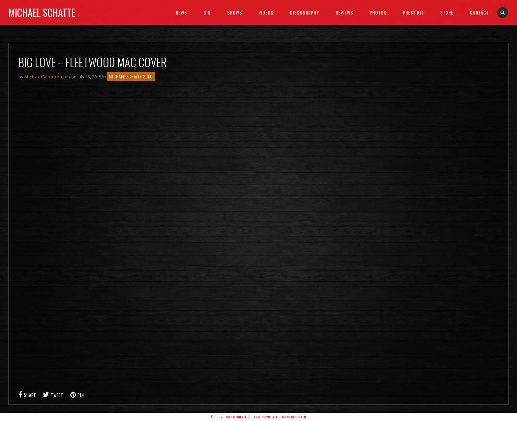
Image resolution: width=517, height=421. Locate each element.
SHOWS (234, 12)
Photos (378, 12)
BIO (207, 12)
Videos (265, 12)
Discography (304, 12)
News (181, 12)
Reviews (344, 12)
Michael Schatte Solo (131, 76)
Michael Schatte (41, 12)
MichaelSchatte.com (47, 77)
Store (446, 12)
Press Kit (413, 12)
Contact (479, 12)
